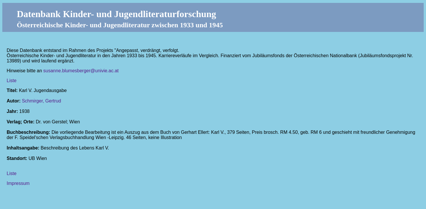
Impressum (18, 183)
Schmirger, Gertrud (41, 100)
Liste (12, 80)
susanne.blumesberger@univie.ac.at (81, 70)
